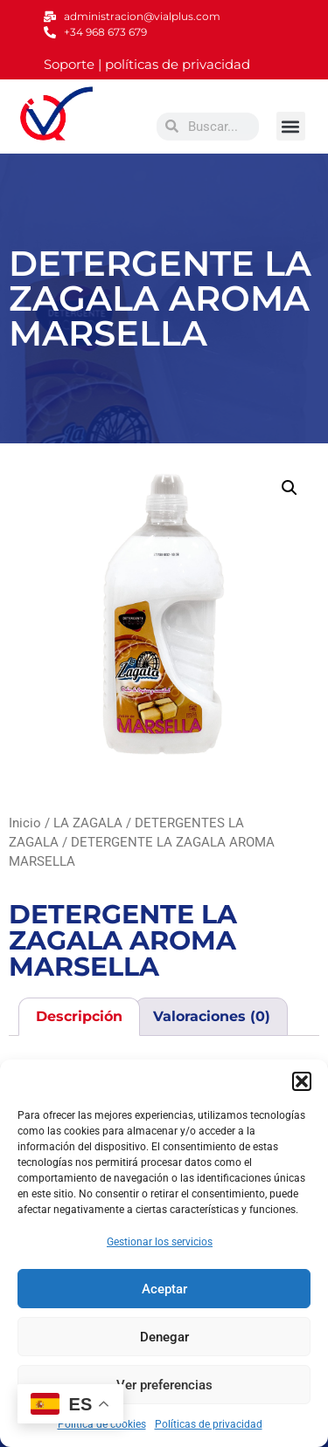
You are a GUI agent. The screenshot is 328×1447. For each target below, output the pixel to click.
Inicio (25, 823)
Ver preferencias (164, 1385)
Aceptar (164, 1289)
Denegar (164, 1337)
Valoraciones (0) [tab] (211, 1016)
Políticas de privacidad (208, 1424)
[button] (302, 1081)
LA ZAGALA (87, 823)
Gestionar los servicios (160, 1242)
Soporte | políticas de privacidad (147, 64)
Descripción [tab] (79, 1016)
